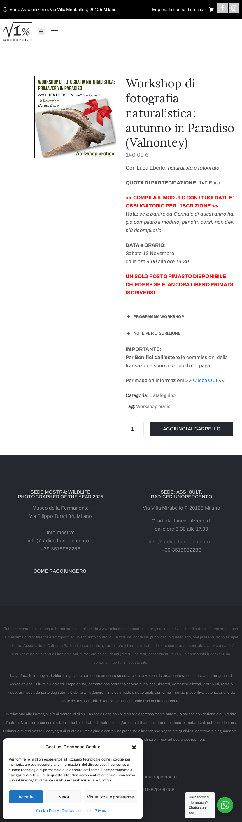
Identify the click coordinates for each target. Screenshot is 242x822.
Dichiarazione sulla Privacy (84, 811)
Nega (63, 797)
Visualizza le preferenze (110, 797)
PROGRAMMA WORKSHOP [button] (155, 317)
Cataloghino (162, 395)
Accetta (26, 797)
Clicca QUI (205, 380)
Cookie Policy (47, 811)
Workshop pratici (153, 406)
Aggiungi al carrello (191, 428)
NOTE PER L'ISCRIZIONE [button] (153, 333)
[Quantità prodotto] (135, 429)
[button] (134, 747)
